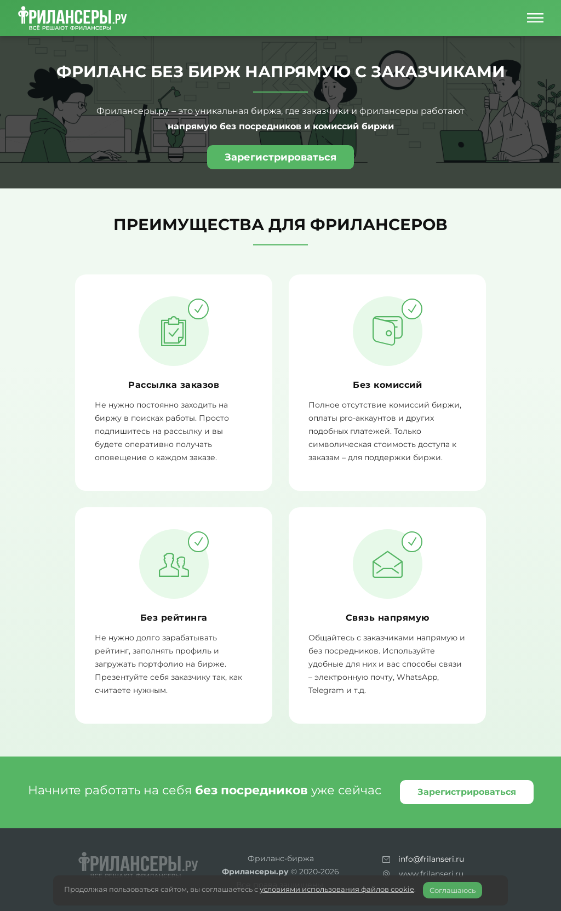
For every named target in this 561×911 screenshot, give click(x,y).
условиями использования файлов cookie (337, 889)
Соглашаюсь (453, 890)
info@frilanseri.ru (431, 859)
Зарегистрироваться (280, 157)
